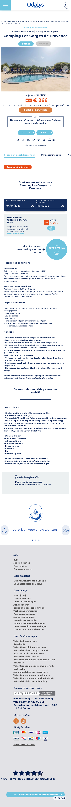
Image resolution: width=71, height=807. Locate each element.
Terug (59, 798)
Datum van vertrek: (45, 201)
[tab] (19, 155)
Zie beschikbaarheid (35, 110)
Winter (43, 43)
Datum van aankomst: (16, 201)
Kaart (44, 132)
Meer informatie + (24, 744)
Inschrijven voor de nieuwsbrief (35, 794)
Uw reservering (57, 249)
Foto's (26, 132)
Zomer (26, 43)
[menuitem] (35, 559)
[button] (35, 145)
